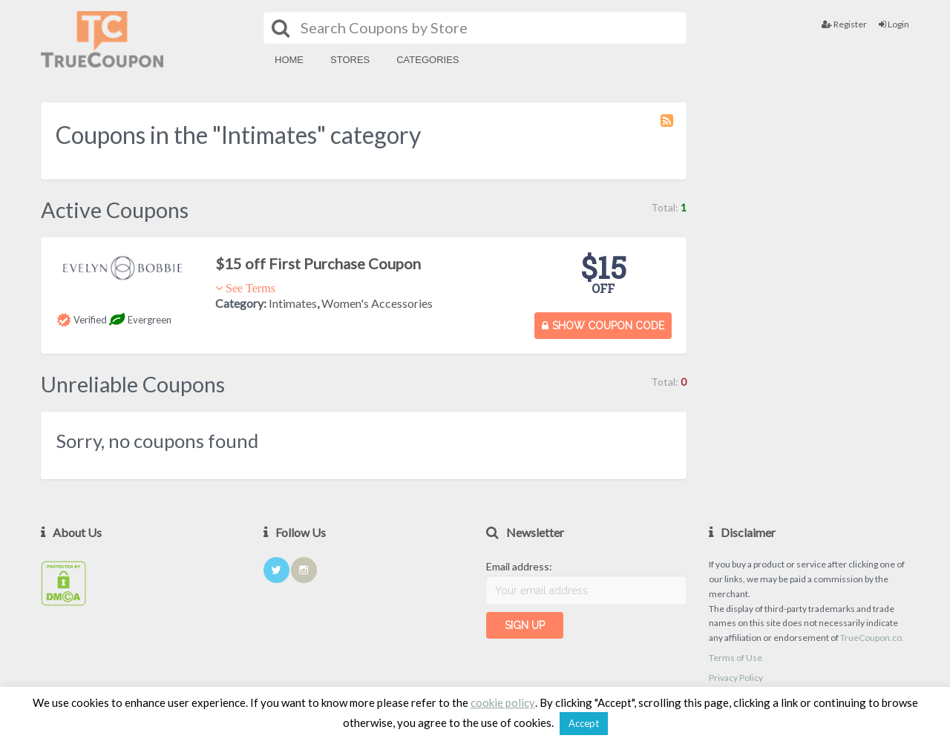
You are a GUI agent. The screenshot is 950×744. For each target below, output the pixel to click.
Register (844, 24)
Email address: (519, 566)
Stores (350, 59)
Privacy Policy (736, 677)
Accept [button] (584, 723)
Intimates (293, 303)
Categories (427, 59)
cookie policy (503, 702)
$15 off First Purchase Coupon (318, 263)
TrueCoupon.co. (872, 637)
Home (289, 59)
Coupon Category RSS (668, 127)
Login (894, 24)
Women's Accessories (377, 303)
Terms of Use (735, 657)
